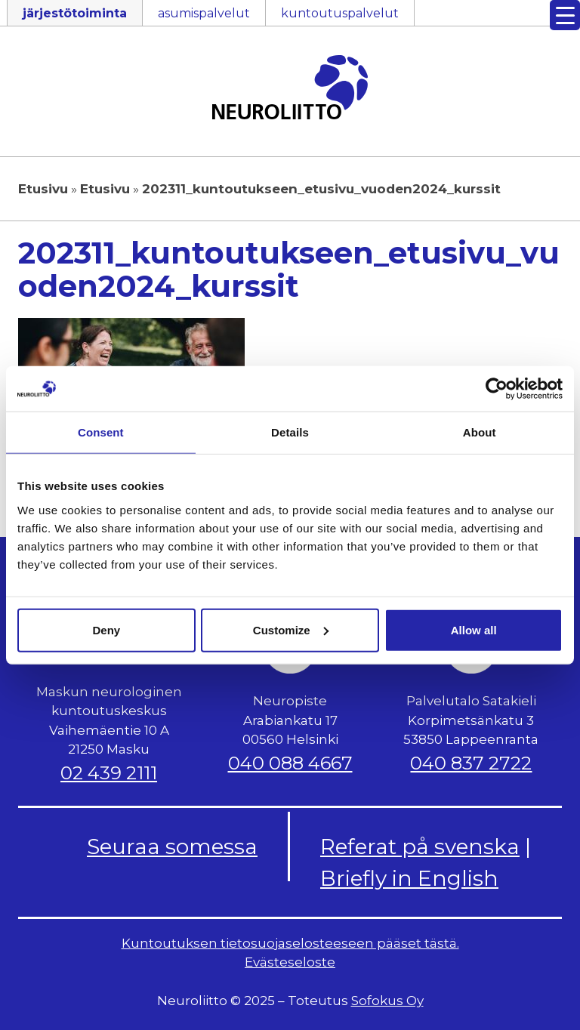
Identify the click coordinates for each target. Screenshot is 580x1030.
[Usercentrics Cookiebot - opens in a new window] (496, 389)
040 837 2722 (471, 763)
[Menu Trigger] (565, 15)
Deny (106, 629)
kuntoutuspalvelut (340, 13)
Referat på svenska (420, 846)
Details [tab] (290, 432)
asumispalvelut (204, 13)
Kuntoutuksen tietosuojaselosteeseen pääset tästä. (290, 943)
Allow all (474, 629)
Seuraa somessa (172, 846)
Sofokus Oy (387, 1000)
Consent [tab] (101, 432)
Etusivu (43, 188)
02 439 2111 (108, 773)
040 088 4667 (290, 763)
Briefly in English (409, 878)
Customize (291, 629)
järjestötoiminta (75, 13)
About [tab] (479, 432)
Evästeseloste (290, 962)
